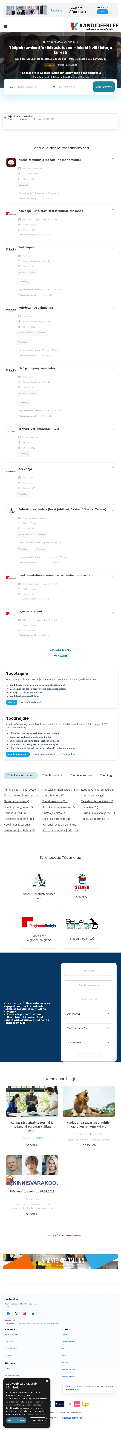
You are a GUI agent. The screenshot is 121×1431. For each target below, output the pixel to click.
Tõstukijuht (26, 247)
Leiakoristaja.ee (11, 1323)
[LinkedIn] (32, 1313)
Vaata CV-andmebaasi (44, 754)
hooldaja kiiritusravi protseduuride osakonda (50, 211)
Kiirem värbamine (11, 1348)
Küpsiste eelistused (72, 1417)
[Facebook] (8, 1313)
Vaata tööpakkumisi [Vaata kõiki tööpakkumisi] (30, 702)
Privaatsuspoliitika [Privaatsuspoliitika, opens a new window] (36, 1414)
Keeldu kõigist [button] (37, 1420)
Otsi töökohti (104, 86)
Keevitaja (25, 469)
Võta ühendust (67, 754)
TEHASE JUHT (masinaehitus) (38, 428)
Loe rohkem (32, 1145)
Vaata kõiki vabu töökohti (60, 650)
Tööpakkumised (68, 1341)
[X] (16, 1313)
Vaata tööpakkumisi (12, 1375)
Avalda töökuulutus (18, 754)
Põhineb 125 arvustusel (60, 65)
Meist (64, 1355)
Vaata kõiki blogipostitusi (62, 1235)
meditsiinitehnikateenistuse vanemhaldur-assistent (56, 575)
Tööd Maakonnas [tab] (81, 775)
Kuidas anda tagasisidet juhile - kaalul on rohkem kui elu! (88, 1124)
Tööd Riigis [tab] (107, 775)
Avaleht (65, 1335)
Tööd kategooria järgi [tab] (20, 775)
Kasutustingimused (69, 1369)
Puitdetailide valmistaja (35, 307)
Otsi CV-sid (9, 1341)
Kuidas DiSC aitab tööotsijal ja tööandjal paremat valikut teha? (32, 1126)
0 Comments (39, 1137)
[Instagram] (24, 1313)
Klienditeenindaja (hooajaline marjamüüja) (49, 160)
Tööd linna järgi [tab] (52, 775)
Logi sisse (8, 1355)
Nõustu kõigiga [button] (16, 1420)
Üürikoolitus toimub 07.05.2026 (32, 1191)
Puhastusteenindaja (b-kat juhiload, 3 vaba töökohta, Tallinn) (62, 509)
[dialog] (26, 1403)
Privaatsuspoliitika (68, 1376)
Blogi (64, 1348)
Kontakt (65, 1362)
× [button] (47, 1381)
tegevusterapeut (30, 611)
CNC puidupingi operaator (36, 368)
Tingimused (54, 1418)
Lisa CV (11, 702)
